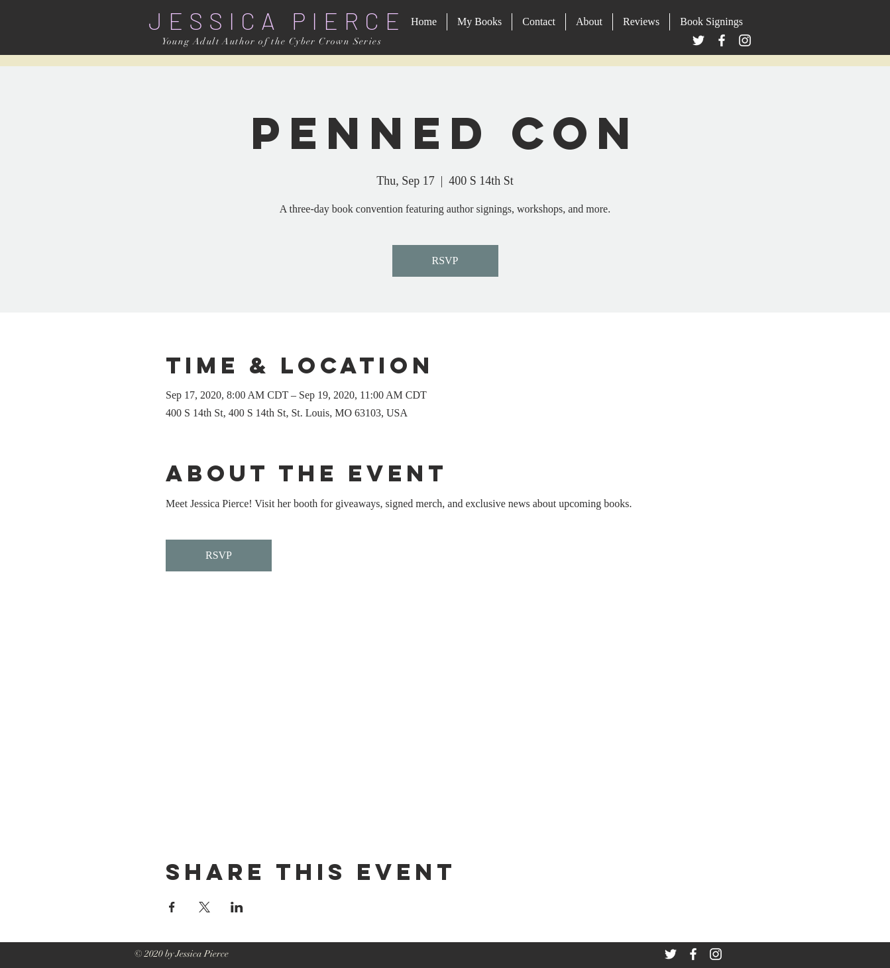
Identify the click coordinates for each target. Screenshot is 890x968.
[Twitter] (698, 40)
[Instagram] (745, 40)
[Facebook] (722, 40)
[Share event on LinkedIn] (237, 907)
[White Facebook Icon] (693, 954)
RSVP (444, 260)
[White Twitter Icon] (671, 954)
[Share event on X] (204, 907)
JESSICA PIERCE (277, 20)
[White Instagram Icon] (716, 954)
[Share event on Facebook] (172, 907)
